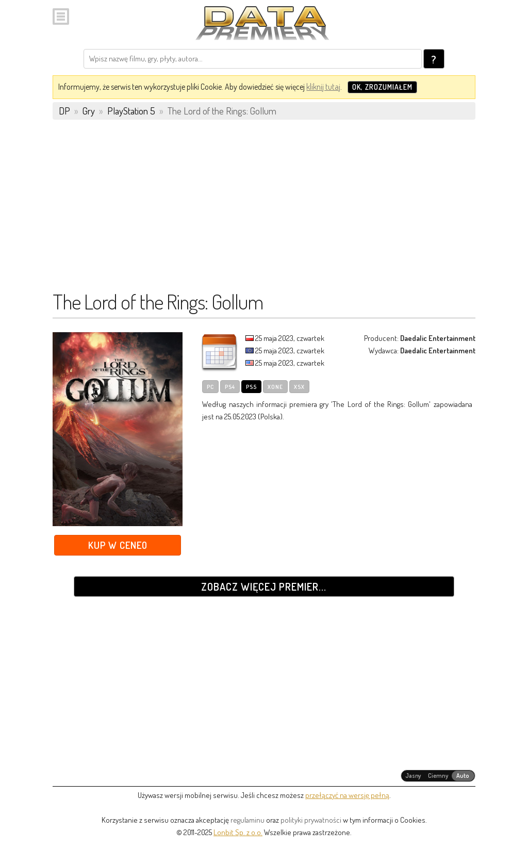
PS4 (230, 386)
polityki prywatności (310, 820)
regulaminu (247, 820)
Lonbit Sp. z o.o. (237, 832)
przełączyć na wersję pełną (347, 795)
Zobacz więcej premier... (263, 586)
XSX (299, 386)
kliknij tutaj (323, 86)
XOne (275, 386)
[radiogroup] (438, 776)
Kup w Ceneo (117, 545)
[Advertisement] (264, 210)
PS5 (251, 386)
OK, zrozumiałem (382, 87)
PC (210, 386)
